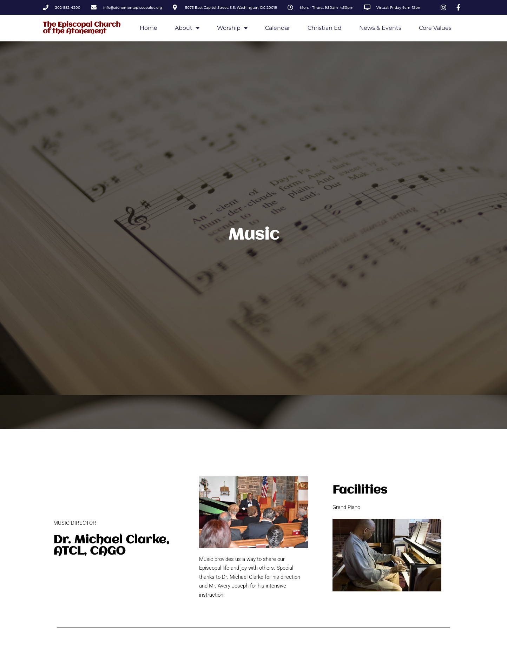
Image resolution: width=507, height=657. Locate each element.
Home (148, 28)
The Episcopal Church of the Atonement (81, 28)
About (187, 28)
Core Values (435, 28)
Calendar (277, 28)
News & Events (380, 28)
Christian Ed (325, 28)
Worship (232, 28)
